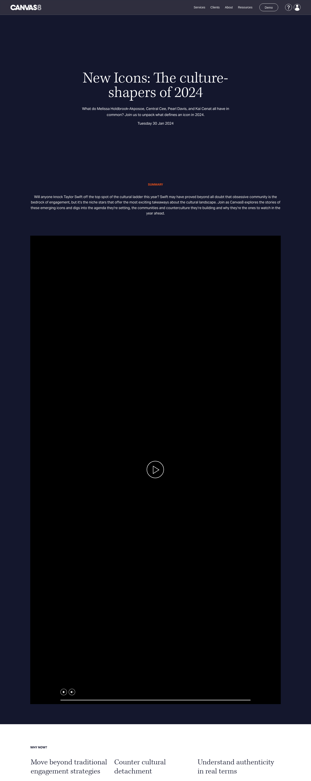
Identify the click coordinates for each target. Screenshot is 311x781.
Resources (245, 7)
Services (199, 7)
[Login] (297, 7)
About (229, 7)
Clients (215, 7)
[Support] (288, 7)
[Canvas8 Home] (26, 7)
